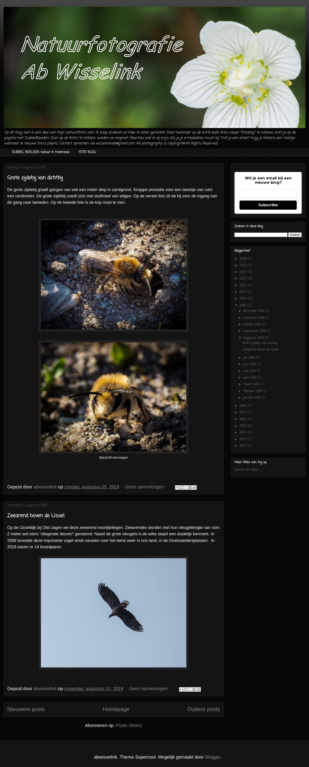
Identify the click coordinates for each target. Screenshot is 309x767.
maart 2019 (251, 384)
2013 (243, 439)
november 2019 (254, 318)
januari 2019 (252, 397)
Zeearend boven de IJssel (35, 516)
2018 (243, 406)
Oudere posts (203, 709)
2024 (243, 272)
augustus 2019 (254, 338)
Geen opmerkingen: (145, 486)
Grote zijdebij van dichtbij (35, 178)
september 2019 (255, 331)
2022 (243, 285)
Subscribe (268, 205)
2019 (243, 305)
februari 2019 (253, 391)
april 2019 (250, 377)
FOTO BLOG (87, 152)
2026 (243, 259)
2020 (243, 298)
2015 (243, 426)
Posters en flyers (246, 470)
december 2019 (254, 311)
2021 (243, 292)
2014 (243, 432)
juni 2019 (250, 364)
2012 (243, 446)
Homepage (116, 709)
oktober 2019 (252, 324)
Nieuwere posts (26, 709)
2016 (243, 419)
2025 (243, 265)
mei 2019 (250, 371)
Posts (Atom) (129, 725)
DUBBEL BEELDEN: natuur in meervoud (40, 152)
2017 (243, 412)
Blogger (213, 756)
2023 (243, 278)
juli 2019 (249, 357)
